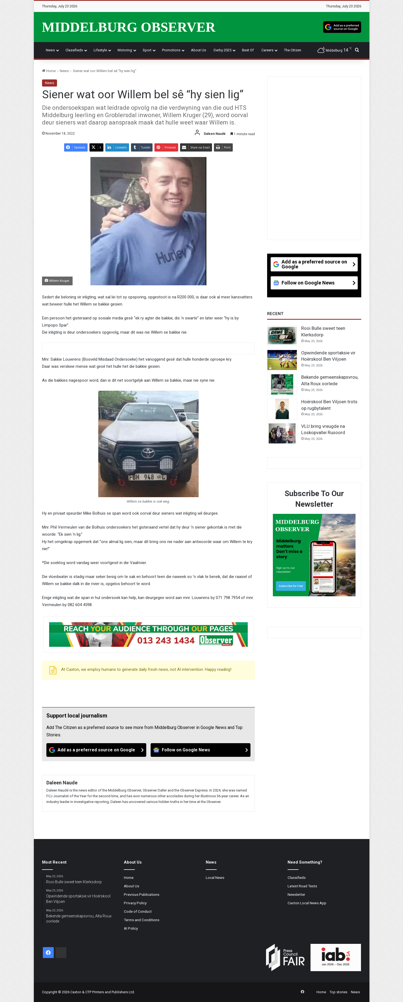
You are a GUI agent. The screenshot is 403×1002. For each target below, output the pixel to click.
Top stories (338, 992)
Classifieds (74, 50)
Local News (215, 877)
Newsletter (296, 894)
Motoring (125, 50)
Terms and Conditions (141, 920)
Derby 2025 (222, 50)
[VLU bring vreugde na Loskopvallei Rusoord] (282, 433)
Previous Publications (141, 894)
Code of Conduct (138, 911)
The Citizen (292, 50)
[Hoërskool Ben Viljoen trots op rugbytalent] (282, 409)
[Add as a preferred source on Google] (342, 27)
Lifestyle (100, 50)
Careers (267, 50)
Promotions (171, 50)
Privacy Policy (135, 903)
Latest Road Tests (302, 886)
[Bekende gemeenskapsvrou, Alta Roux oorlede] (282, 384)
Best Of (248, 50)
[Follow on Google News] (200, 750)
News (50, 50)
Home (49, 71)
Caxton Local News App (307, 903)
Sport (147, 50)
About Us (198, 50)
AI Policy (131, 928)
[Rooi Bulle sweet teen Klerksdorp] (282, 335)
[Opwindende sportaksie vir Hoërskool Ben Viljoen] (282, 360)
